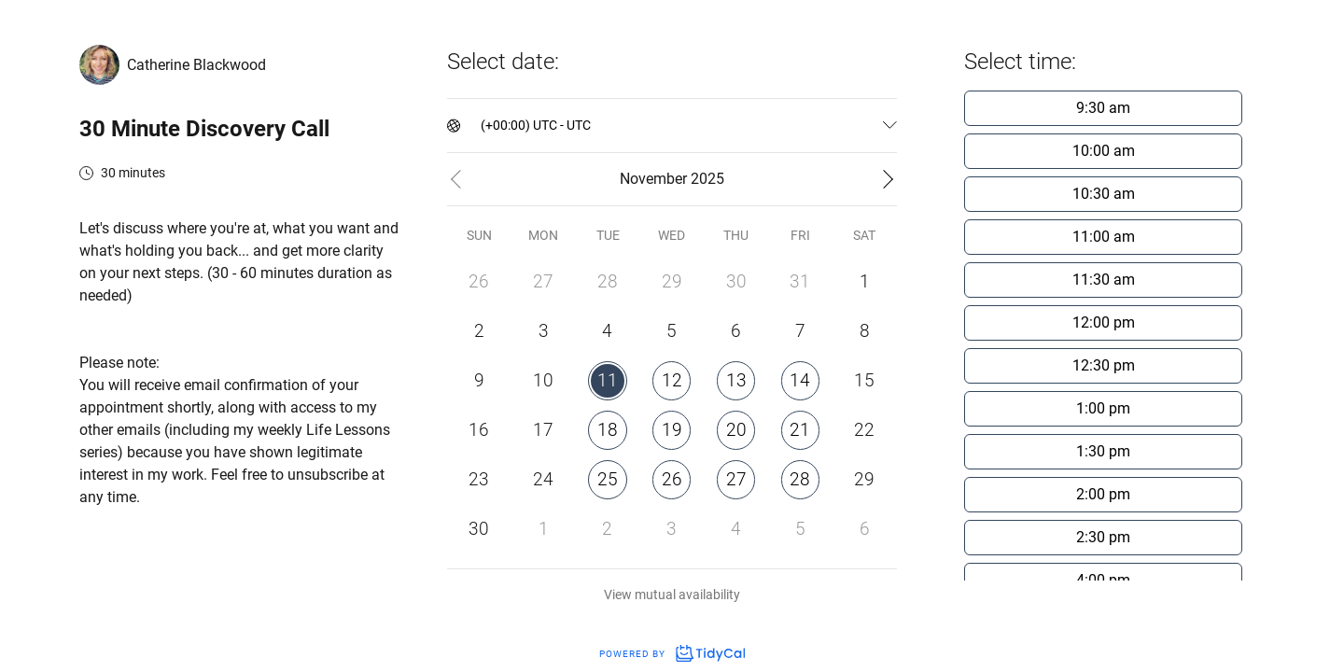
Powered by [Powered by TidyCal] (672, 654)
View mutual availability (672, 594)
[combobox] (482, 125)
